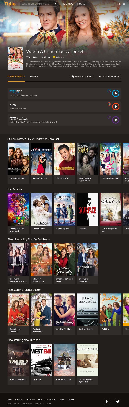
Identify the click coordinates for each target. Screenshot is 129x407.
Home (10, 399)
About (62, 399)
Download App (50, 399)
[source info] (109, 90)
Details (34, 76)
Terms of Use (39, 404)
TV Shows (68, 4)
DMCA (49, 404)
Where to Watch (16, 76)
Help (40, 399)
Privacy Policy (27, 404)
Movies (81, 4)
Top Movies (31, 399)
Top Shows (19, 399)
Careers (71, 399)
